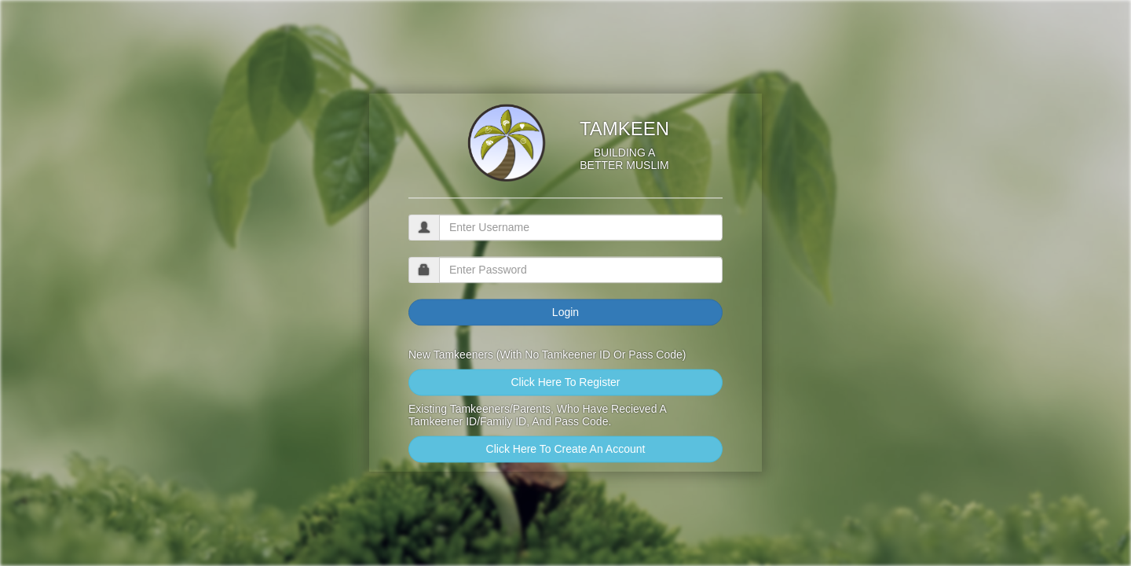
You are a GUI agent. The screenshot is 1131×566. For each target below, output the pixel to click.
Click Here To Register (565, 383)
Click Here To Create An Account (566, 449)
